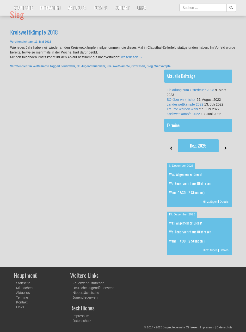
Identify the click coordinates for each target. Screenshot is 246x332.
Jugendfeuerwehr (93, 66)
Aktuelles (77, 8)
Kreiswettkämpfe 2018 (34, 32)
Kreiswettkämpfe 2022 (183, 114)
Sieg (150, 66)
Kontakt (121, 8)
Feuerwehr (68, 66)
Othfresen (138, 66)
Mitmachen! (50, 8)
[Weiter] (225, 148)
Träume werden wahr (182, 109)
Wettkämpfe (41, 66)
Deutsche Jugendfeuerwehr (93, 288)
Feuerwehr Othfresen (88, 283)
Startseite (23, 8)
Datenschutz (82, 321)
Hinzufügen (210, 201)
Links (141, 8)
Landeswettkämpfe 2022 (185, 104)
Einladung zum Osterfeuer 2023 (190, 90)
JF (78, 66)
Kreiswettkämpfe (118, 66)
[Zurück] (171, 148)
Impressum (81, 316)
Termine (100, 8)
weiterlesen (131, 57)
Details (224, 201)
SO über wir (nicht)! (181, 99)
